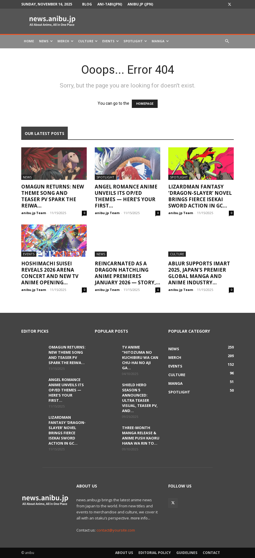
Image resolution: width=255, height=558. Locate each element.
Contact (211, 552)
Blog (87, 4)
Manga (160, 41)
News (46, 41)
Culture (88, 41)
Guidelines (186, 552)
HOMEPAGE (144, 104)
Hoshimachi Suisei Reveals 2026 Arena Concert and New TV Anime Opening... (49, 273)
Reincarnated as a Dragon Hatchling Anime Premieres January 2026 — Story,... (127, 273)
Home (29, 41)
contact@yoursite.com (115, 530)
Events (110, 41)
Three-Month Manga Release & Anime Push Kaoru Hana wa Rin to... (140, 435)
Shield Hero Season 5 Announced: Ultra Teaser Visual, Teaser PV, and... (140, 397)
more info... (140, 518)
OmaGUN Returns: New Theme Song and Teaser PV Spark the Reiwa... (52, 196)
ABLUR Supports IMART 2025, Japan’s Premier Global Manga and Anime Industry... (199, 273)
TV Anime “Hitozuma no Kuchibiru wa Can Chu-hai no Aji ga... (140, 357)
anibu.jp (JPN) (140, 4)
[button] (227, 41)
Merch (65, 41)
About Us (124, 552)
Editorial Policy (154, 552)
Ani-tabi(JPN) (109, 4)
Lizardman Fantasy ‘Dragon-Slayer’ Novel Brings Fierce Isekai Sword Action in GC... (200, 196)
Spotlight (135, 41)
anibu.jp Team (33, 213)
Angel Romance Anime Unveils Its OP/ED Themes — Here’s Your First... (126, 196)
